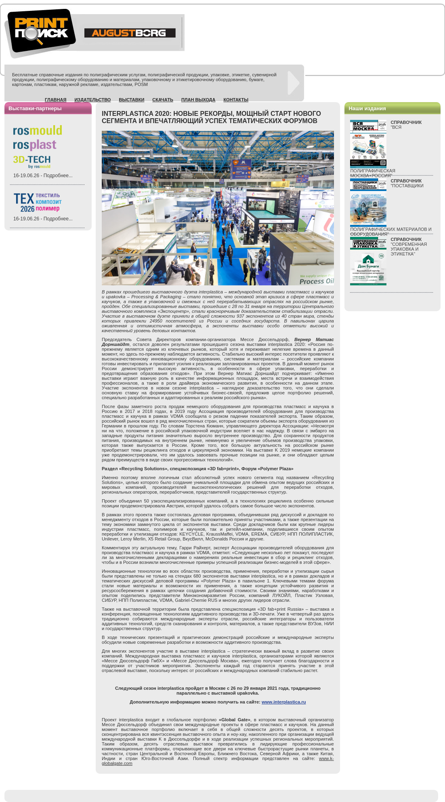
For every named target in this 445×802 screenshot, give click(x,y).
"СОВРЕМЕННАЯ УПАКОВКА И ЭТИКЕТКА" (408, 246)
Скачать (162, 99)
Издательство (92, 99)
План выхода (198, 99)
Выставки (131, 99)
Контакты (235, 99)
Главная (55, 99)
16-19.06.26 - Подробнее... (43, 175)
